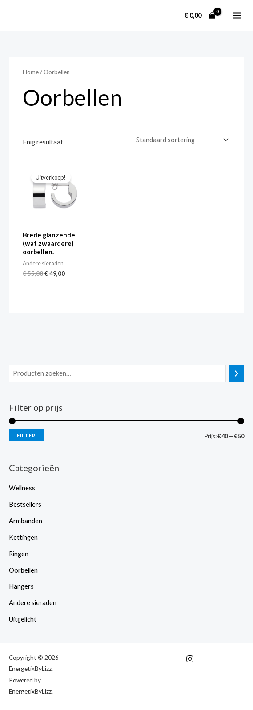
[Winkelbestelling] (181, 140)
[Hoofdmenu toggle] (237, 15)
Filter (26, 435)
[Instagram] (190, 658)
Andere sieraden (32, 602)
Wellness (22, 487)
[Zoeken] (236, 373)
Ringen (18, 553)
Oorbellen (23, 570)
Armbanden (25, 520)
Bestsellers (25, 504)
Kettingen (23, 537)
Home (31, 72)
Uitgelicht (22, 618)
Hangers (21, 586)
